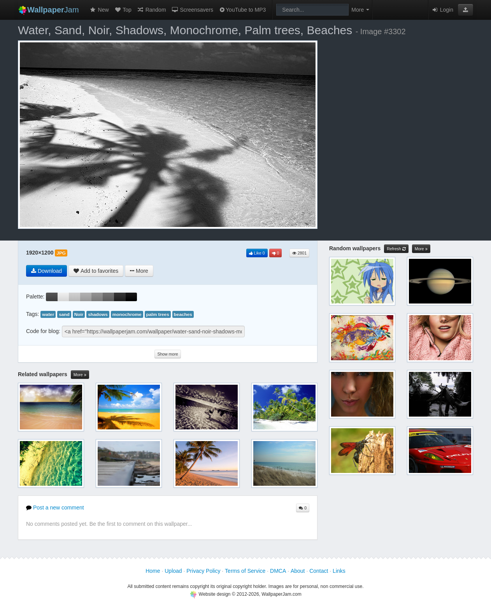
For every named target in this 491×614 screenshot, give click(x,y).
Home (153, 571)
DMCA (278, 571)
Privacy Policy (203, 571)
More (80, 374)
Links (339, 571)
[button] (465, 10)
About (298, 571)
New (99, 10)
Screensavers (192, 10)
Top (123, 10)
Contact (318, 571)
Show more (167, 354)
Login (442, 10)
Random (151, 10)
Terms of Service (245, 571)
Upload (173, 571)
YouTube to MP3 (242, 10)
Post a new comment (55, 507)
